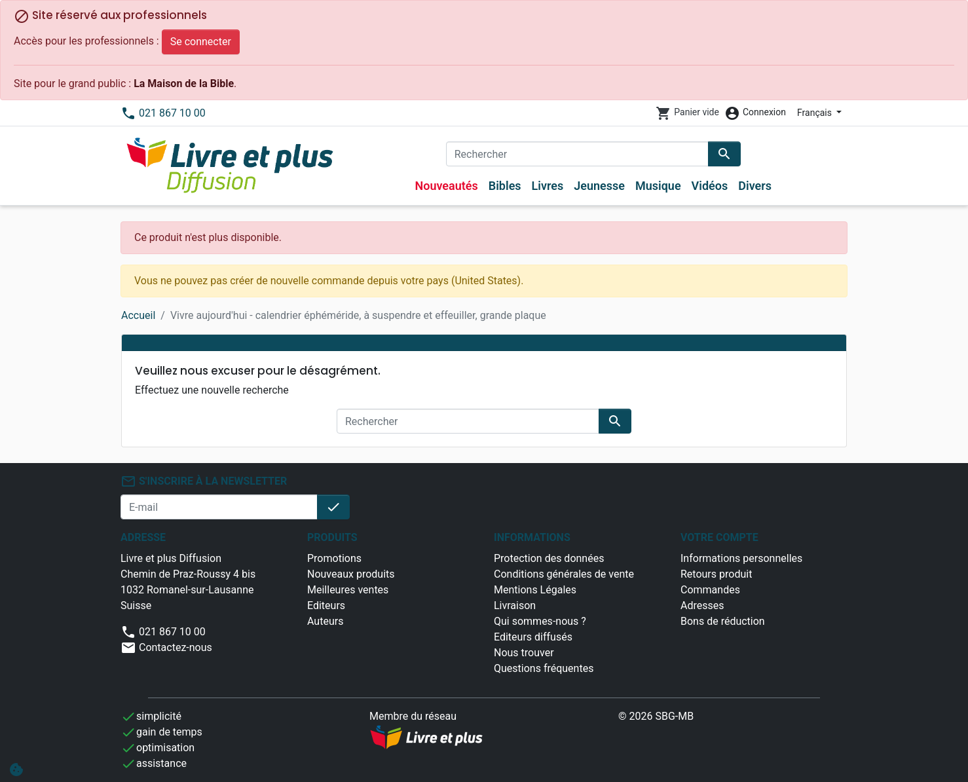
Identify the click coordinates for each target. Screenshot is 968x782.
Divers (755, 186)
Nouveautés (446, 186)
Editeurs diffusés (533, 637)
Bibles (505, 186)
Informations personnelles (741, 558)
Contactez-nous (166, 647)
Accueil (138, 315)
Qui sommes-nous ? (540, 621)
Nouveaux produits (351, 574)
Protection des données (549, 558)
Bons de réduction (722, 621)
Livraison (515, 605)
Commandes (710, 590)
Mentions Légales (535, 590)
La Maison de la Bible (184, 83)
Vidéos (710, 186)
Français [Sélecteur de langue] (815, 112)
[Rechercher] (577, 153)
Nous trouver (524, 652)
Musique (658, 186)
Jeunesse (599, 186)
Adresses (702, 605)
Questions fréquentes (543, 668)
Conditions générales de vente (564, 574)
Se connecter (200, 41)
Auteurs (325, 621)
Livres (548, 186)
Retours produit (716, 574)
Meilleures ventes (347, 590)
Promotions (334, 558)
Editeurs (326, 605)
